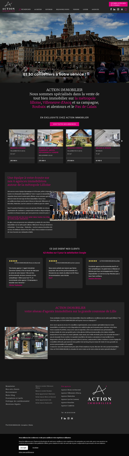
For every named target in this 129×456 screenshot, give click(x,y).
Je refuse (35, 447)
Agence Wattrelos (68, 396)
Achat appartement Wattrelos (45, 394)
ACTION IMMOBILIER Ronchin (110, 261)
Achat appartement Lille (43, 400)
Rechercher (25, 9)
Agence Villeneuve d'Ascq (71, 393)
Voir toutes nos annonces (64, 124)
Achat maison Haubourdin (44, 403)
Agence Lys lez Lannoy (70, 399)
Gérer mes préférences (26, 452)
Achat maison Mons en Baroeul (46, 397)
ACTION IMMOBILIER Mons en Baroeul (27, 263)
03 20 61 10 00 (70, 412)
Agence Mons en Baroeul (71, 390)
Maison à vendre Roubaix (44, 391)
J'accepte (23, 448)
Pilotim (30, 425)
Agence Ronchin (67, 402)
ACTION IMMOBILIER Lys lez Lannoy (68, 263)
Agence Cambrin (67, 406)
